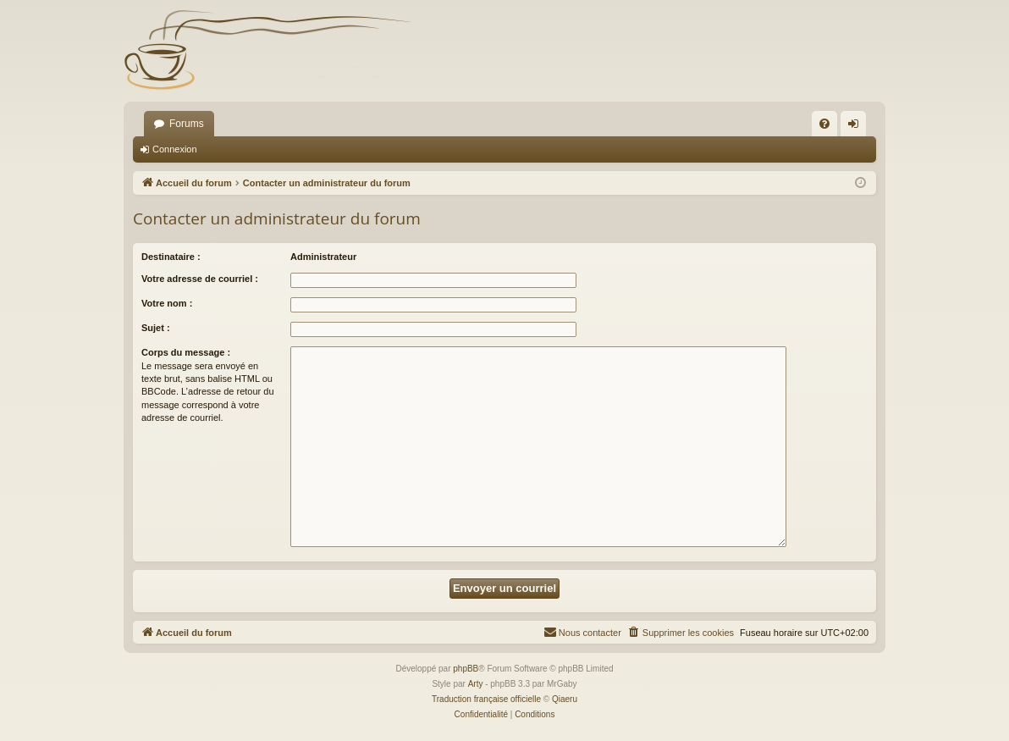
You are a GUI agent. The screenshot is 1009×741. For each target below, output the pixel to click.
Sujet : (155, 328)
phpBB (465, 668)
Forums (186, 124)
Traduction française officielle (486, 699)
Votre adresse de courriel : (199, 279)
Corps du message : (185, 352)
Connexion (174, 149)
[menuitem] (824, 123)
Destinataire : (171, 257)
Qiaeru (564, 699)
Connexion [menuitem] (857, 127)
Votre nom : (166, 303)
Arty (475, 683)
